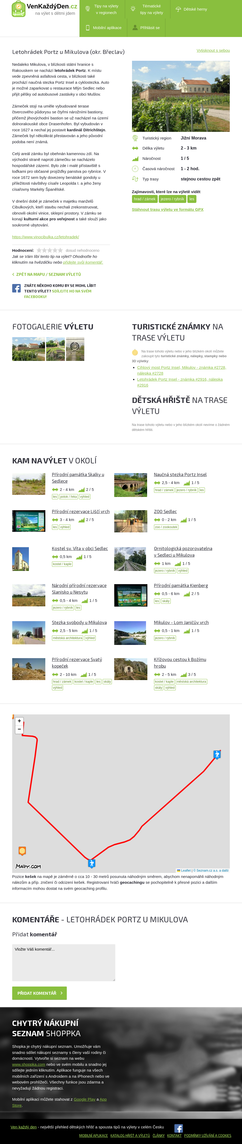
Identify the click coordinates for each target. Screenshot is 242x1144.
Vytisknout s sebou (213, 50)
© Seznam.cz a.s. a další (210, 870)
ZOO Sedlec (165, 511)
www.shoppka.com (28, 1064)
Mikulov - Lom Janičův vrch (181, 622)
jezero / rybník (172, 199)
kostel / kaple (62, 564)
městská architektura (67, 638)
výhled (84, 497)
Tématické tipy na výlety (146, 9)
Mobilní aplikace (103, 27)
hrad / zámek (145, 199)
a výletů (142, 1135)
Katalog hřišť (122, 1135)
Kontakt (174, 1135)
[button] (217, 755)
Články (159, 1135)
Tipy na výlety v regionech (101, 9)
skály (165, 601)
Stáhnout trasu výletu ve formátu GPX (168, 209)
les (192, 199)
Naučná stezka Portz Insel (180, 474)
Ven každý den (24, 1127)
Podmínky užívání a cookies (207, 1135)
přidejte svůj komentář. (83, 262)
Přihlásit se (146, 27)
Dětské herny (191, 9)
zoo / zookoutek (166, 527)
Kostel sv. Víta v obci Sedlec (80, 548)
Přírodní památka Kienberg (181, 585)
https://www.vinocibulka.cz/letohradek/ (45, 237)
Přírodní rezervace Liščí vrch (81, 511)
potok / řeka (68, 497)
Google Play (84, 1099)
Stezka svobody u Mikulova (79, 622)
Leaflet (184, 870)
